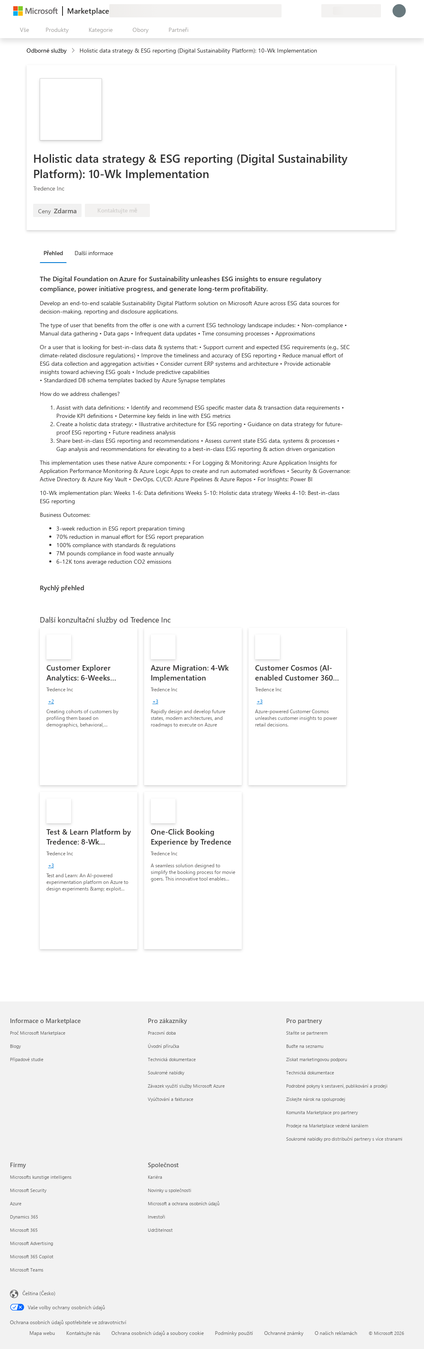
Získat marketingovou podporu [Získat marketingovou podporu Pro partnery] (316, 1059)
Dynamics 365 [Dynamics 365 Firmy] (24, 1217)
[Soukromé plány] (314, 11)
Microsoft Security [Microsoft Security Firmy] (28, 1190)
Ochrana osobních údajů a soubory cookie (157, 1333)
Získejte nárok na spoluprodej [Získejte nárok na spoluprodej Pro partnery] (315, 1099)
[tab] (55, 253)
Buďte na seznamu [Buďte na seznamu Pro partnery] (304, 1046)
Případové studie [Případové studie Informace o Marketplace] (26, 1059)
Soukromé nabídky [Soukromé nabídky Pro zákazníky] (166, 1072)
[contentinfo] (74, 51)
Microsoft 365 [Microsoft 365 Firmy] (24, 1230)
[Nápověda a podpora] (295, 11)
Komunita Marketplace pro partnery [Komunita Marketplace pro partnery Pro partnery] (322, 1112)
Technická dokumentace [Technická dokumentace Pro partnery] (310, 1072)
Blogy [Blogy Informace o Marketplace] (15, 1046)
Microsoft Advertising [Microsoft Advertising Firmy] (31, 1243)
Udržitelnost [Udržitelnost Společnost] (160, 1230)
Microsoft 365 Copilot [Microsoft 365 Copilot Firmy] (31, 1256)
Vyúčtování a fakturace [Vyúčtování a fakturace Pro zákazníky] (170, 1099)
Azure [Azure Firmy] (16, 1203)
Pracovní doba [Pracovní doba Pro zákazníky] (162, 1033)
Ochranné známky (284, 1333)
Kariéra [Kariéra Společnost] (155, 1177)
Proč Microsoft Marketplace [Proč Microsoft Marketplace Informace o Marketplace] (37, 1033)
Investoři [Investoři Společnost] (156, 1217)
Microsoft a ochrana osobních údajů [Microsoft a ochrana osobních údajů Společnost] (183, 1203)
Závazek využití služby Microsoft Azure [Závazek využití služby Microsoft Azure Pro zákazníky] (186, 1086)
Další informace (94, 253)
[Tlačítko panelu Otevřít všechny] (22, 30)
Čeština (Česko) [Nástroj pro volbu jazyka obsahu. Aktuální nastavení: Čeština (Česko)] (38, 1293)
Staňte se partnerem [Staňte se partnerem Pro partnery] (307, 1033)
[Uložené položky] (304, 11)
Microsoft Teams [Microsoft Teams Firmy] (26, 1270)
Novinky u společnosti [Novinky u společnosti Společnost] (169, 1190)
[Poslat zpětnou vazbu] (285, 11)
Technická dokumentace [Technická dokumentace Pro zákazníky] (172, 1059)
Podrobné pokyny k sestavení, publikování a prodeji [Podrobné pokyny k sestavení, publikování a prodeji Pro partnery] (337, 1086)
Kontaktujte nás (83, 1333)
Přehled (53, 253)
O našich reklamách (336, 1333)
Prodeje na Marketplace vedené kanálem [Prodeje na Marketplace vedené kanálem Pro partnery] (327, 1125)
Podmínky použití (234, 1333)
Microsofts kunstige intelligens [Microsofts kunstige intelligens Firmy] (41, 1177)
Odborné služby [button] (46, 50)
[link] (88, 706)
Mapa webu (42, 1333)
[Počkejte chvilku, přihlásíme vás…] (399, 10)
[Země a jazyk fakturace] (351, 10)
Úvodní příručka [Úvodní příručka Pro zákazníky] (163, 1046)
